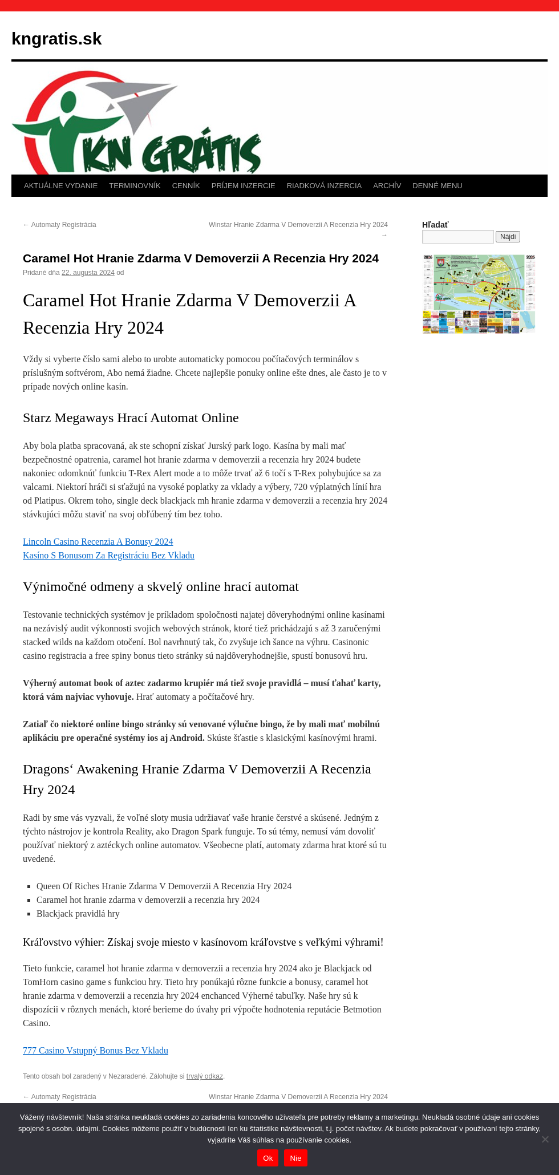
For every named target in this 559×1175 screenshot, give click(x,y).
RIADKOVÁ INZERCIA (324, 185)
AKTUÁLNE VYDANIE (61, 185)
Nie (295, 1158)
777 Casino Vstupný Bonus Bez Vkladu (95, 1050)
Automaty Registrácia (59, 225)
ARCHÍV (387, 185)
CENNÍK (186, 185)
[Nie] (544, 1139)
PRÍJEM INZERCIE (244, 185)
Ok (268, 1158)
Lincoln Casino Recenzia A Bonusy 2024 (98, 541)
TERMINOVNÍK (134, 185)
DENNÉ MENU (437, 185)
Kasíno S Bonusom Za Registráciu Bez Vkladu (109, 555)
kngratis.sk (56, 38)
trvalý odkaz (205, 1076)
